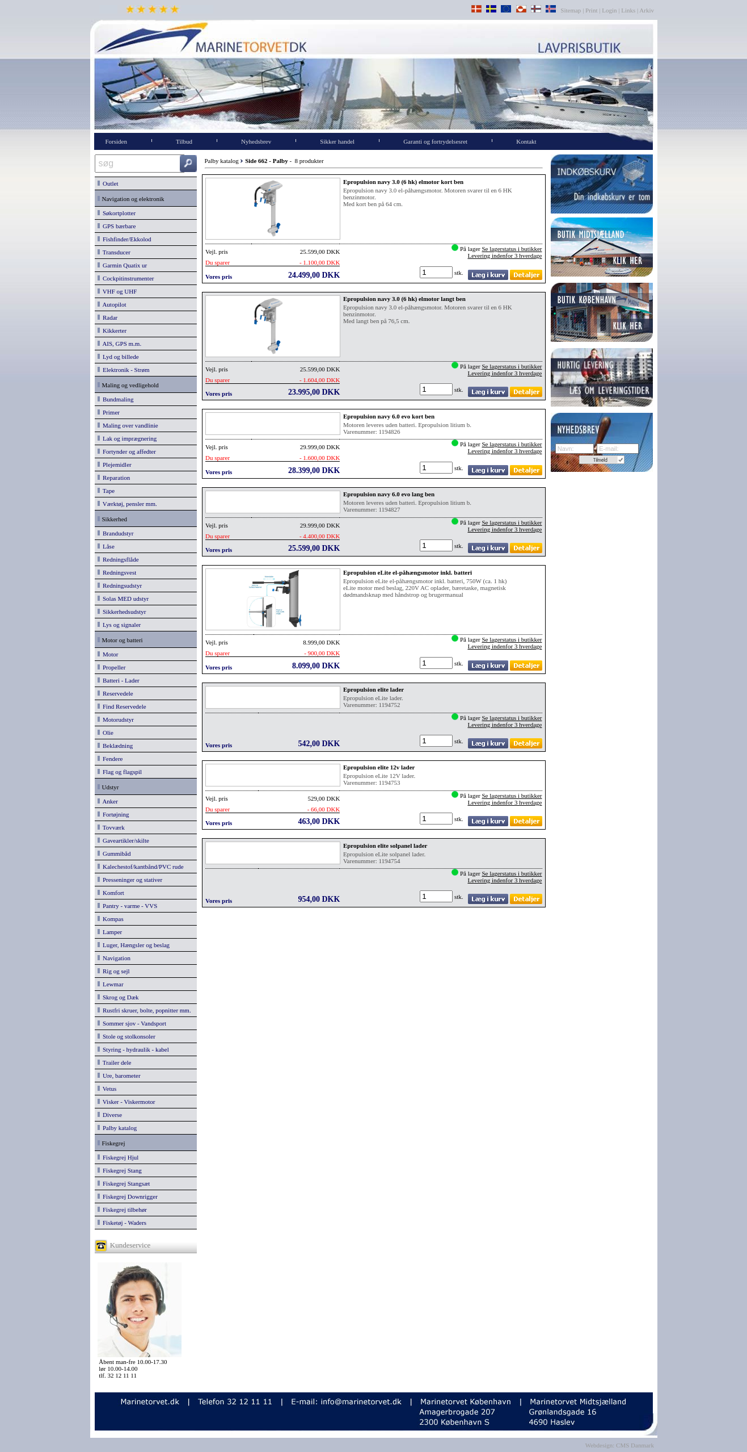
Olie (105, 732)
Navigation (114, 958)
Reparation (114, 477)
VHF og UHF (117, 291)
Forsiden (116, 141)
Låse (106, 546)
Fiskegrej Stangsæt (124, 1183)
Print (591, 10)
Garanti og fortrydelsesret (435, 141)
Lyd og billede (118, 356)
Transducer (114, 252)
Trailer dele (115, 1062)
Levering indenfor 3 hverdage (504, 255)
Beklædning (115, 745)
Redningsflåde (118, 559)
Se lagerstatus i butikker (512, 248)
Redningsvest (117, 572)
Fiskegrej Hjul (118, 1157)
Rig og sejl (114, 971)
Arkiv (647, 10)
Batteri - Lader (119, 680)
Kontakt (526, 141)
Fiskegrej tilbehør (122, 1209)
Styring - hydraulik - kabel (133, 1049)
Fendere (110, 758)
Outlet (108, 183)
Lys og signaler (119, 624)
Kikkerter (112, 330)
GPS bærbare (117, 226)
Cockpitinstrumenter (126, 278)
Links (628, 10)
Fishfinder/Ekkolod (124, 239)
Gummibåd (114, 853)
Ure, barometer (119, 1075)
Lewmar (111, 984)
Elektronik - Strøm (124, 369)
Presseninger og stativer (130, 879)
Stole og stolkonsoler (126, 1036)
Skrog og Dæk (118, 997)
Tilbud (184, 141)
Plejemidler (115, 464)
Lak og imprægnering (127, 438)
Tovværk (111, 827)
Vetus (107, 1088)
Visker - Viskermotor (126, 1101)
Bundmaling (116, 399)
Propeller (112, 667)
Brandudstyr (116, 533)
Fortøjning (113, 814)
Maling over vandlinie (128, 425)
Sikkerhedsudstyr (122, 611)
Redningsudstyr (120, 585)
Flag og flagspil (120, 771)
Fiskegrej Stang (120, 1170)
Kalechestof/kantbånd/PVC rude (141, 866)
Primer (109, 412)
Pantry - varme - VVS (128, 905)
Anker (108, 801)
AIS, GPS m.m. (120, 343)
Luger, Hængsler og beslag (134, 945)
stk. (459, 272)
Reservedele (115, 693)
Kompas (111, 918)
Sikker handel (337, 141)
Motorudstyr (116, 719)
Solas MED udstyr (123, 598)
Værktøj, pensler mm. (127, 503)
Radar (108, 317)
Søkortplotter (117, 213)
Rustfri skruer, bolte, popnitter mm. (144, 1010)
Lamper (110, 931)
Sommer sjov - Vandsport (132, 1023)
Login (609, 10)
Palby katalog (117, 1127)
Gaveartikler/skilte (123, 840)
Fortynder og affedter (127, 451)
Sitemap (571, 10)
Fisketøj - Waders (122, 1222)
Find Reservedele (122, 706)
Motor (108, 654)
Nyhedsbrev (256, 141)
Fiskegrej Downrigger (128, 1196)
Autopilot (112, 304)
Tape (106, 490)
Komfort (111, 892)
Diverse (110, 1114)
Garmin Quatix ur (122, 265)
